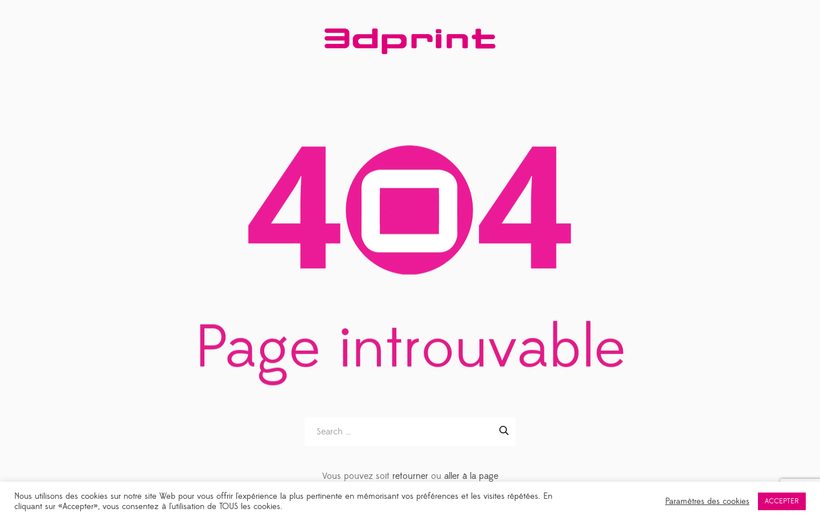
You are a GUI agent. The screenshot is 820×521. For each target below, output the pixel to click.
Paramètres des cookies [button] (707, 502)
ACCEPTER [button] (782, 501)
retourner (410, 476)
